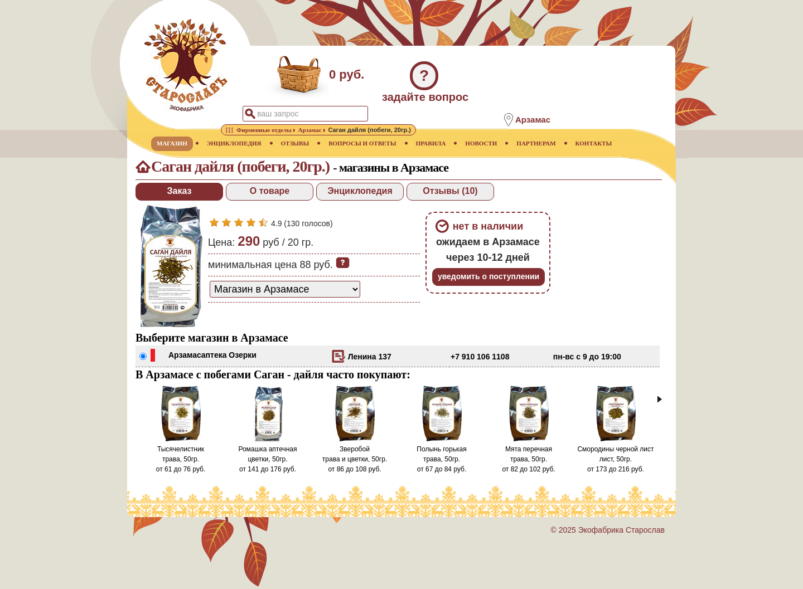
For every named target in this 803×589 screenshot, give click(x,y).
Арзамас (184, 355)
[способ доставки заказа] (285, 289)
